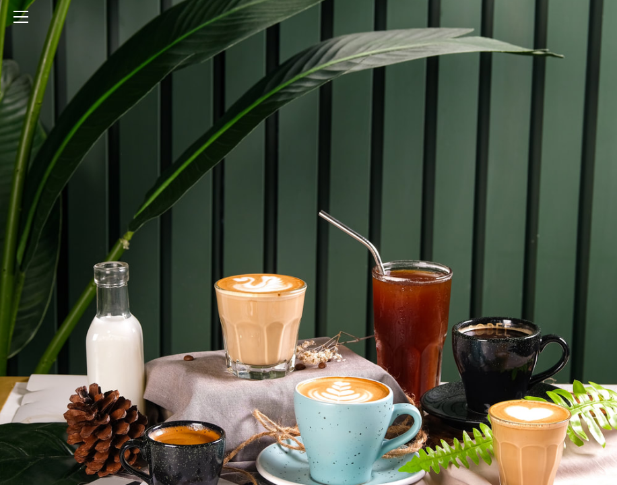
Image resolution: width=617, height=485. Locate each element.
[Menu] (308, 16)
